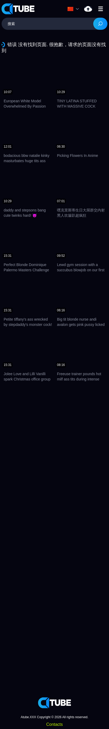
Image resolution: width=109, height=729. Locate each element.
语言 (70, 9)
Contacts (54, 724)
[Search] (100, 24)
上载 (88, 9)
